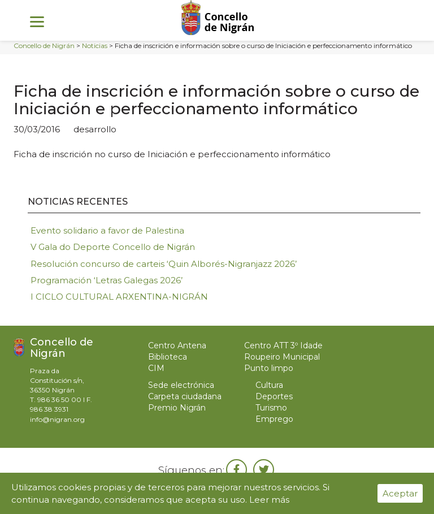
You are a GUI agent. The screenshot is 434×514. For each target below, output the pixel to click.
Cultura (269, 385)
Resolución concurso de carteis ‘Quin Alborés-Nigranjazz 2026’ (164, 263)
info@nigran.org (57, 419)
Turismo (271, 408)
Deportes (274, 396)
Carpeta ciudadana (185, 396)
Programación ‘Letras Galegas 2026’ (107, 280)
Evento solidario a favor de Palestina (107, 230)
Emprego (274, 419)
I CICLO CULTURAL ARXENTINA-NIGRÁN (119, 296)
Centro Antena (177, 345)
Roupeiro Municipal (282, 357)
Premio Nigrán (177, 408)
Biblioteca (167, 357)
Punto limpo (268, 368)
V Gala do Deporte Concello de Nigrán (113, 246)
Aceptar (400, 493)
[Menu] (37, 21)
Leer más (269, 499)
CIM (156, 368)
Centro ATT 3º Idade (283, 345)
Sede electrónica (181, 385)
